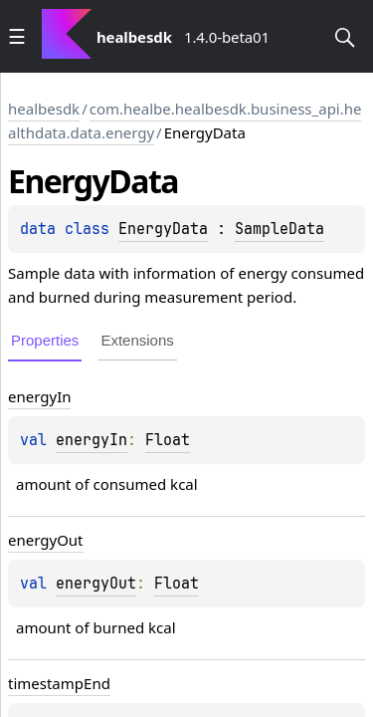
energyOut (96, 584)
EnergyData (163, 229)
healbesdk (44, 109)
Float (167, 440)
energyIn (91, 440)
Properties (45, 340)
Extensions (136, 340)
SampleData (279, 229)
